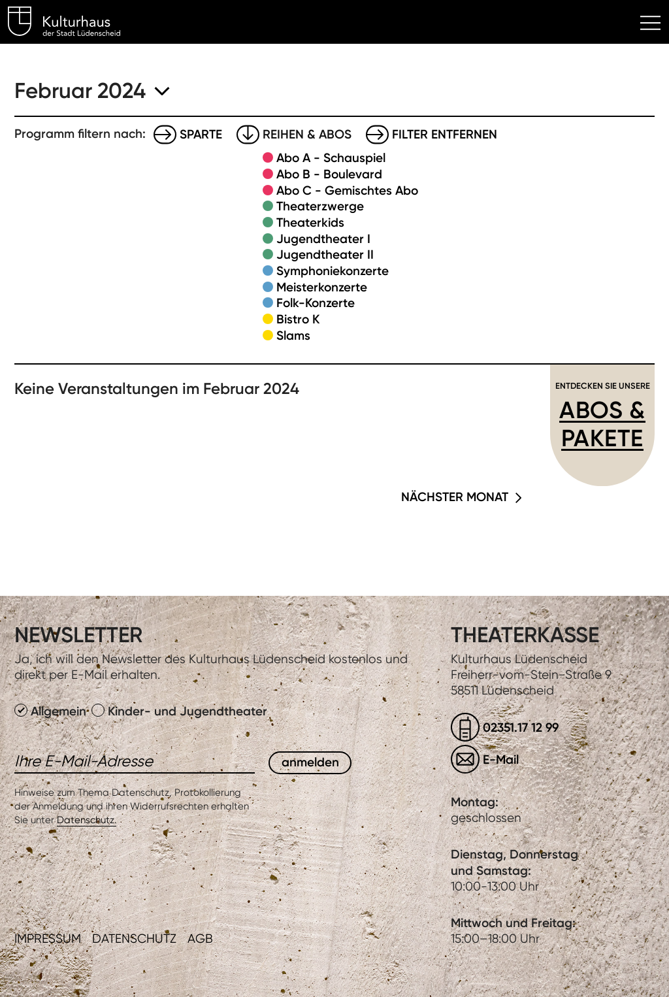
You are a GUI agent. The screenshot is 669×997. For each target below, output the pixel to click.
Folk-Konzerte (315, 302)
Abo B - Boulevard (329, 174)
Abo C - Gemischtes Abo (347, 190)
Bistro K (297, 319)
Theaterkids (310, 222)
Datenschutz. (86, 820)
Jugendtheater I (323, 238)
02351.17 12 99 (521, 727)
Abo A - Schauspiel (330, 157)
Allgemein (52, 711)
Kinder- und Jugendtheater (179, 711)
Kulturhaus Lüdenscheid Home (71, 24)
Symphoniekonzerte (332, 270)
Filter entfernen (444, 134)
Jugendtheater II (325, 254)
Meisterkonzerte (321, 287)
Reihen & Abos (307, 134)
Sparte (201, 134)
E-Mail (501, 759)
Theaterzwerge (320, 206)
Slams (293, 335)
